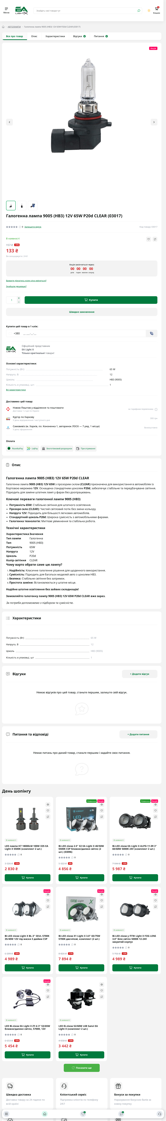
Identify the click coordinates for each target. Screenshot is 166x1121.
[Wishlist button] (148, 239)
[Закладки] (83, 1114)
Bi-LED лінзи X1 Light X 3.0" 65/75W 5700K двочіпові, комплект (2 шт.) (79, 937)
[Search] (138, 10)
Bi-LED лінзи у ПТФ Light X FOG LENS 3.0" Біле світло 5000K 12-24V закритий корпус (134, 938)
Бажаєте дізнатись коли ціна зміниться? (26, 280)
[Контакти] (160, 1114)
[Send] (151, 333)
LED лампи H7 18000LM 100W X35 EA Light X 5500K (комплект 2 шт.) (26, 847)
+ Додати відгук (139, 673)
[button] (154, 122)
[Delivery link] (156, 409)
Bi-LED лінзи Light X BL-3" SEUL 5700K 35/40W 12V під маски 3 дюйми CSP (27, 937)
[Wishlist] (47, 810)
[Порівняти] (121, 1114)
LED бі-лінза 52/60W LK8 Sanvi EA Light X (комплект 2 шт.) (78, 1027)
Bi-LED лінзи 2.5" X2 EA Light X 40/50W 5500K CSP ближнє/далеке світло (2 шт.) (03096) (81, 849)
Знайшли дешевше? (16, 286)
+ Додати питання (138, 734)
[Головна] (45, 1114)
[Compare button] (155, 239)
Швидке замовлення (81, 311)
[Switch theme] (149, 10)
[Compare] (47, 816)
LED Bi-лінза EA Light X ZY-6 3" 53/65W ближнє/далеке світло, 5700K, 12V (27, 1027)
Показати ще (82, 1067)
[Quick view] (47, 804)
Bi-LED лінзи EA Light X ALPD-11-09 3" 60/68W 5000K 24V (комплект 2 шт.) (134, 847)
